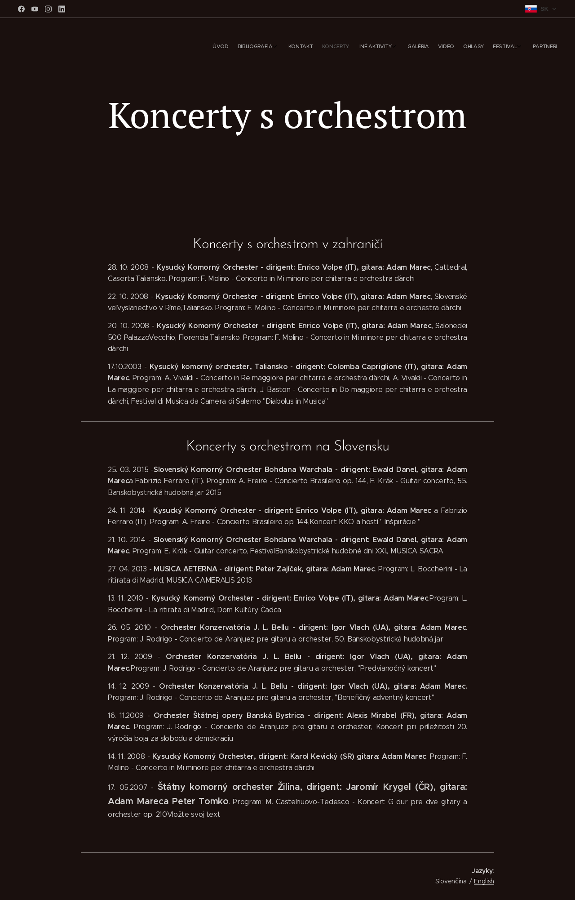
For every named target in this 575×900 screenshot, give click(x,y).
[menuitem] (457, 47)
